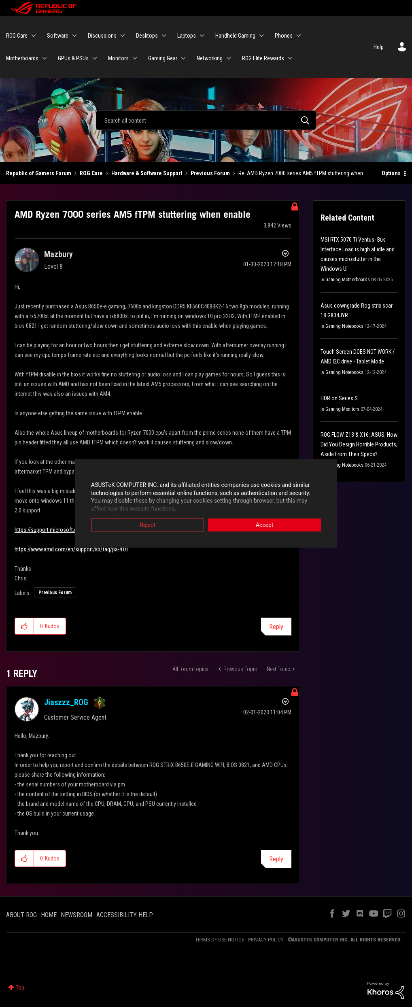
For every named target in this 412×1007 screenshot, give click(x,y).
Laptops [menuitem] (186, 35)
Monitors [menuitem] (118, 58)
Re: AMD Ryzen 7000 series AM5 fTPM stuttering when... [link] (302, 173)
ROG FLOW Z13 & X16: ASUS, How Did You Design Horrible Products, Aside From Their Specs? (359, 444)
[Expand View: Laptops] (202, 35)
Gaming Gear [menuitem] (162, 58)
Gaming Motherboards (347, 280)
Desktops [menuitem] (147, 35)
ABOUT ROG (21, 915)
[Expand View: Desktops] (164, 35)
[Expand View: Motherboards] (44, 58)
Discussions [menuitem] (102, 35)
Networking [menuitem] (210, 58)
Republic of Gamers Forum (38, 173)
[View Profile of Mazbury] (58, 254)
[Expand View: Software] (74, 35)
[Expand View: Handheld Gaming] (261, 35)
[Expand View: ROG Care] (34, 35)
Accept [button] (265, 525)
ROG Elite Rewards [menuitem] (263, 58)
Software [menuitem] (57, 35)
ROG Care (91, 173)
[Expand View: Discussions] (123, 35)
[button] (24, 626)
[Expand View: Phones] (299, 35)
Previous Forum (210, 173)
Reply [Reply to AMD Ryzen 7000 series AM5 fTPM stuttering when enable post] (276, 627)
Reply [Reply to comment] (276, 859)
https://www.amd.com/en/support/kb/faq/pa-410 (71, 549)
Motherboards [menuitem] (22, 58)
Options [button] (391, 173)
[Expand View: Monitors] (135, 58)
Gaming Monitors (342, 409)
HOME (49, 915)
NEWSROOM (76, 915)
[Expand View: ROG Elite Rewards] (290, 58)
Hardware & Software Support (146, 173)
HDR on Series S (339, 398)
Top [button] (20, 987)
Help (379, 47)
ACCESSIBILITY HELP (124, 915)
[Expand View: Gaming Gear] (183, 58)
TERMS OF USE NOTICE (219, 940)
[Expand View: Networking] (229, 58)
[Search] (206, 120)
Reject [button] (147, 525)
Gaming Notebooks (344, 326)
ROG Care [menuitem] (17, 35)
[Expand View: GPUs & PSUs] (95, 58)
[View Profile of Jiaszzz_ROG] (66, 702)
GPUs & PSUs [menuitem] (73, 58)
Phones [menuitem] (284, 35)
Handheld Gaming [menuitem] (235, 35)
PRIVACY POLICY (266, 940)
